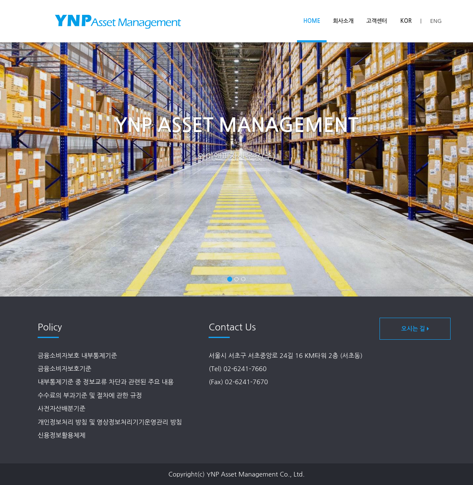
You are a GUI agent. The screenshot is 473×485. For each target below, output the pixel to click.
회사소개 (343, 21)
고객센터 (376, 21)
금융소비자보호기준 (64, 369)
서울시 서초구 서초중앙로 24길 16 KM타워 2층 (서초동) (286, 355)
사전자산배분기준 (61, 408)
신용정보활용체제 (61, 435)
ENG (436, 21)
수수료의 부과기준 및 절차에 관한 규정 (90, 395)
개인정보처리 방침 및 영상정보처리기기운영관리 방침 (110, 422)
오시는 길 (415, 329)
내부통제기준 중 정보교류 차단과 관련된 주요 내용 (105, 382)
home (311, 21)
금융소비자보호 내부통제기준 (77, 355)
